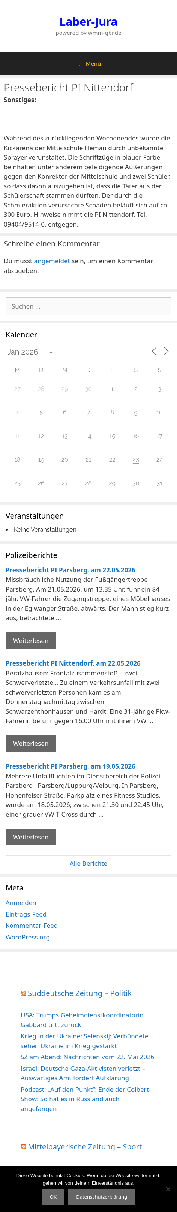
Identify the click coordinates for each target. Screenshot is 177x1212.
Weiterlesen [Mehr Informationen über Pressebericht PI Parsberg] (30, 640)
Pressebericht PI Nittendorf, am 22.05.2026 (73, 663)
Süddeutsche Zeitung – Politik (80, 993)
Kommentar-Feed (32, 925)
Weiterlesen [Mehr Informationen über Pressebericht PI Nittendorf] (30, 743)
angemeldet (52, 260)
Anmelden (21, 902)
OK (53, 1196)
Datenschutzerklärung (101, 1196)
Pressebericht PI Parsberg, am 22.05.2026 (70, 570)
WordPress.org (28, 937)
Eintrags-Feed (26, 914)
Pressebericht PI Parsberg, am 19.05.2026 (70, 766)
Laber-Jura (89, 21)
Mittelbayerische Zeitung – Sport (85, 1147)
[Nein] (167, 1189)
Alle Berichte (88, 863)
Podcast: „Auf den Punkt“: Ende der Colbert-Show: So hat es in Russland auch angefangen (86, 1099)
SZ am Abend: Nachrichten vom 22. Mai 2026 (87, 1056)
